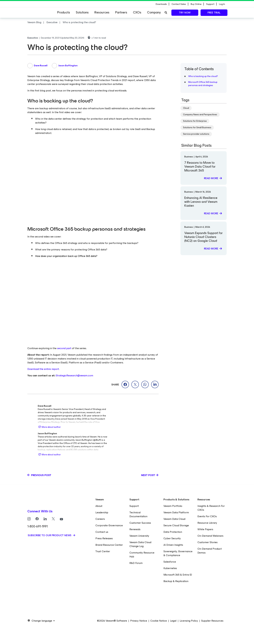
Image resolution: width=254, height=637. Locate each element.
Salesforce (169, 562)
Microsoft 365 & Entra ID (177, 574)
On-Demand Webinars (210, 536)
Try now (184, 12)
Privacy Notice (138, 621)
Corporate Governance (109, 525)
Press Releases (104, 538)
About (98, 506)
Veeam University (139, 536)
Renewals (134, 529)
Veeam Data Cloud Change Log (140, 544)
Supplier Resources (212, 621)
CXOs (137, 12)
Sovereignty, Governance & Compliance (177, 553)
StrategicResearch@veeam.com (74, 375)
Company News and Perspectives (200, 114)
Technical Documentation (138, 514)
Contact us (101, 532)
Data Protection (172, 532)
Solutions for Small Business (197, 127)
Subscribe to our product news (50, 535)
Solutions (82, 12)
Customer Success (140, 523)
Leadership (101, 512)
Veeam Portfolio (172, 506)
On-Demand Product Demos (209, 551)
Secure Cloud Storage (176, 525)
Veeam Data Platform (176, 512)
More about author (49, 427)
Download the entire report (43, 369)
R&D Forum (136, 563)
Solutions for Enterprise (195, 121)
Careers (100, 519)
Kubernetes (170, 568)
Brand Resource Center (109, 545)
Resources (101, 12)
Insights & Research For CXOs (211, 508)
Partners (121, 12)
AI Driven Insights (173, 545)
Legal (173, 621)
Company (154, 12)
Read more (211, 178)
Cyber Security (172, 538)
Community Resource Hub (141, 554)
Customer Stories (207, 542)
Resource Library (207, 523)
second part (64, 348)
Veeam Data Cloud (174, 519)
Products (63, 12)
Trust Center (102, 551)
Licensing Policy (189, 621)
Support (134, 506)
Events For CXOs (207, 516)
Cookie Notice (158, 621)
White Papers (205, 529)
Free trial (214, 12)
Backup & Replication (175, 581)
